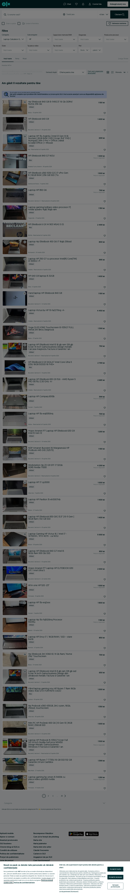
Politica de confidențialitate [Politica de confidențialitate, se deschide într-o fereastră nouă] (24, 882)
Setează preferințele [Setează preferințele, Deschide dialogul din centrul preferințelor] (115, 886)
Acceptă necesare (115, 877)
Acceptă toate (115, 869)
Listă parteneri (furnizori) (68, 891)
